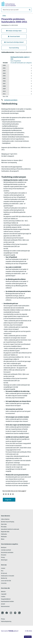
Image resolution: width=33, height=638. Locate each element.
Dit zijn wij (4, 574)
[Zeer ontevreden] (3, 494)
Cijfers (4, 15)
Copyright (3, 594)
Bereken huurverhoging (7, 522)
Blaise (2, 539)
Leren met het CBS (6, 581)
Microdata (3, 527)
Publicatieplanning (6, 622)
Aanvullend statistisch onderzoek (10, 529)
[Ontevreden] (6, 494)
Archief (3, 604)
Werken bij (4, 578)
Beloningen (4, 560)
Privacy (3, 558)
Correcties (4, 583)
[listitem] (2, 613)
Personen (3, 555)
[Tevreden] (13, 494)
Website (3, 592)
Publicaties (4, 534)
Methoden (4, 537)
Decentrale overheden (7, 553)
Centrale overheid (6, 550)
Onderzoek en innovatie (7, 576)
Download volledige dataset (14, 42)
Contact (3, 569)
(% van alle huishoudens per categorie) (21, 59)
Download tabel (14, 36)
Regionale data (5, 532)
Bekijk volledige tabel (14, 31)
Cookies (3, 597)
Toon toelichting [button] (14, 48)
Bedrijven (3, 548)
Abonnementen (5, 607)
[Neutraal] (10, 494)
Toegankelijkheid (5, 599)
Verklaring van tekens (10, 100)
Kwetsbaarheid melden (7, 602)
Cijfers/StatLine (5, 520)
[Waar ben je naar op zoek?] (16, 10)
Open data (4, 525)
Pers (2, 571)
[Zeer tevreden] (16, 494)
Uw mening (28, 637)
